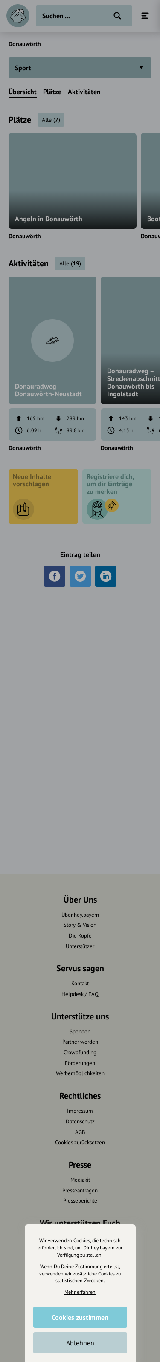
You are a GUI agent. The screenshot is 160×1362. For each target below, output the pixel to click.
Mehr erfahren (80, 1292)
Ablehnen (80, 1343)
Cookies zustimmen (80, 1317)
